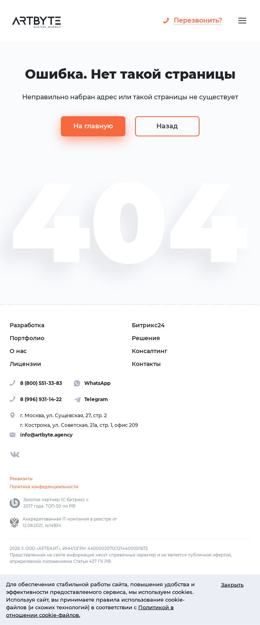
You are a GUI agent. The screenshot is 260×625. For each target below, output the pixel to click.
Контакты (146, 364)
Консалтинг (149, 351)
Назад (167, 126)
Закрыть (232, 584)
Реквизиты (21, 478)
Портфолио (27, 338)
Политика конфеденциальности (44, 486)
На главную (93, 126)
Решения (146, 338)
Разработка (27, 325)
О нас (18, 351)
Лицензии (25, 364)
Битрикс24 (148, 325)
